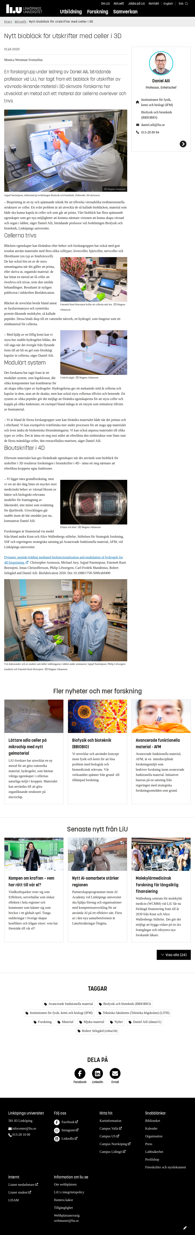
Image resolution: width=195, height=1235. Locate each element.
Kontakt (154, 3)
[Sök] (182, 3)
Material (67, 1022)
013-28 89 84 (150, 132)
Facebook (64, 1122)
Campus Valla (109, 1128)
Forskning (97, 11)
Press (148, 1144)
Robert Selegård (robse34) (99, 1031)
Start (8, 21)
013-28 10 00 (21, 1134)
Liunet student (18, 1192)
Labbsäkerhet (154, 1151)
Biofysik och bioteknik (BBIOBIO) (156, 114)
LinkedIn (64, 1139)
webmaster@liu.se (66, 1220)
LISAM (13, 1200)
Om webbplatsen (65, 1184)
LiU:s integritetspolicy (69, 1192)
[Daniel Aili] (161, 144)
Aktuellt (119, 3)
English (168, 3)
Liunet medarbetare (21, 1184)
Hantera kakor (63, 1200)
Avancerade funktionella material (70, 1004)
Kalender (151, 1128)
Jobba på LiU (136, 3)
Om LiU (105, 3)
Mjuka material (93, 1022)
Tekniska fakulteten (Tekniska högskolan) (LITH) (135, 1013)
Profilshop (152, 1159)
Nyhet (118, 1022)
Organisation (153, 1136)
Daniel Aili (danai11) (146, 1022)
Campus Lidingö (111, 1151)
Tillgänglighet (63, 1207)
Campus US (108, 1136)
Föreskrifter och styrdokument (165, 1167)
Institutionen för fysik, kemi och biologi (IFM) (157, 102)
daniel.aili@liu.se (153, 125)
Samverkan (125, 11)
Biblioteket (152, 1120)
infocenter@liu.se (24, 1128)
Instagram (64, 1130)
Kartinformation (110, 1120)
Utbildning (71, 11)
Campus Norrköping (113, 1144)
